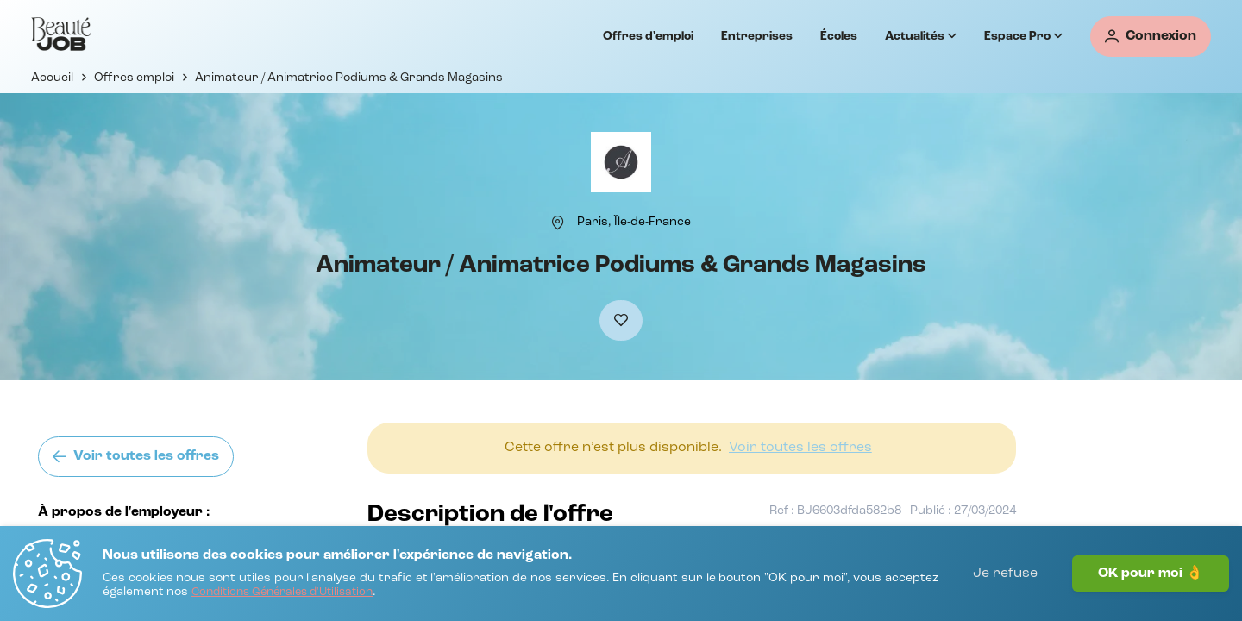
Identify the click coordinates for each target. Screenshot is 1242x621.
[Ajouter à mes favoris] (621, 320)
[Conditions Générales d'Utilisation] (282, 592)
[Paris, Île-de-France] (634, 222)
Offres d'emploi (648, 36)
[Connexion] (1150, 36)
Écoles (838, 36)
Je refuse (1005, 573)
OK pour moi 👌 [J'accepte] (1150, 573)
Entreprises (757, 36)
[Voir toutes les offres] (136, 456)
